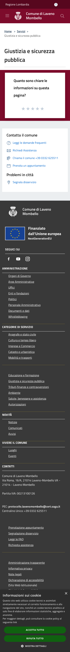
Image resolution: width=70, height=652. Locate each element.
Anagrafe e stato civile (22, 334)
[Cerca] (62, 16)
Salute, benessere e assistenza (27, 398)
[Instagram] (27, 259)
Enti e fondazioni (18, 293)
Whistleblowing (17, 316)
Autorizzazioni (17, 404)
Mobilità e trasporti (20, 357)
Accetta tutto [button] (35, 629)
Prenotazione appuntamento (26, 527)
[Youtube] (18, 259)
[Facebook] (8, 259)
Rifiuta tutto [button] (35, 638)
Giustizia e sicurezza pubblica (26, 381)
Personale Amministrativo (24, 305)
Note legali (15, 574)
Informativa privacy (20, 568)
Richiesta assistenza (20, 545)
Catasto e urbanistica (21, 352)
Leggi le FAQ (16, 539)
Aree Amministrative (21, 281)
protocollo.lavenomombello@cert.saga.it (34, 506)
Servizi (21, 31)
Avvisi (12, 434)
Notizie (12, 422)
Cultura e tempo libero (22, 340)
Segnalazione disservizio (23, 533)
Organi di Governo (19, 276)
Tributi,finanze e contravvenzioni (28, 387)
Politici (12, 299)
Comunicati (15, 428)
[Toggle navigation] (7, 15)
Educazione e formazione (23, 375)
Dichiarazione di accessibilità (26, 580)
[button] (35, 646)
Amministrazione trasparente (26, 562)
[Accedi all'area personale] (55, 4)
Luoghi (12, 450)
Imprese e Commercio (21, 346)
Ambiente (14, 393)
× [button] (66, 593)
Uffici (11, 287)
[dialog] (35, 621)
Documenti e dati (18, 311)
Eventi (12, 456)
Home (8, 31)
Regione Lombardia (17, 4)
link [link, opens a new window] (15, 622)
